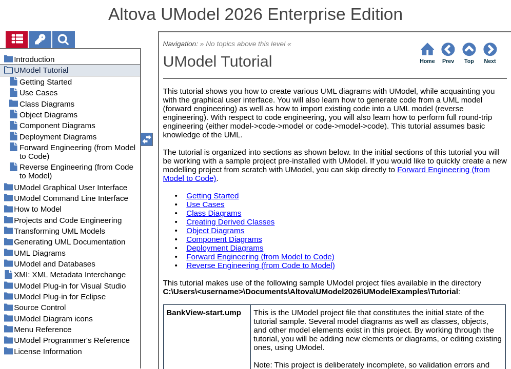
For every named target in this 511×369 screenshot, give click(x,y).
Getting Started (212, 195)
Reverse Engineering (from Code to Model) (260, 265)
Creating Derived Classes (230, 221)
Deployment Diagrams (224, 247)
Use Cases (205, 204)
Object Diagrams (215, 230)
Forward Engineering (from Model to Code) (260, 256)
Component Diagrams (224, 239)
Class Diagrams (213, 213)
